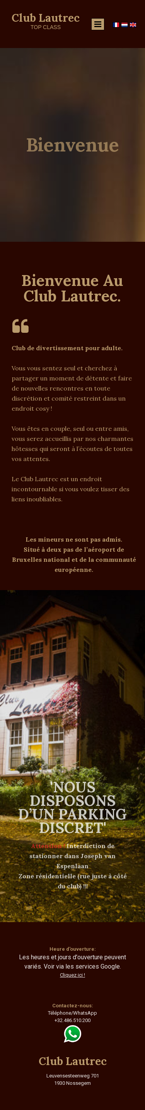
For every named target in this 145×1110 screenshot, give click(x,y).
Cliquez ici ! (72, 975)
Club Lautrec (46, 18)
